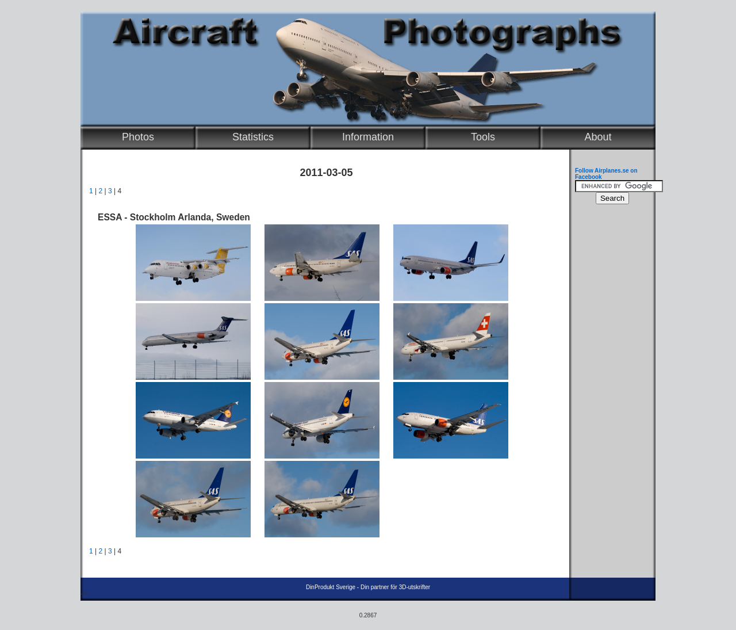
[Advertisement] (609, 383)
